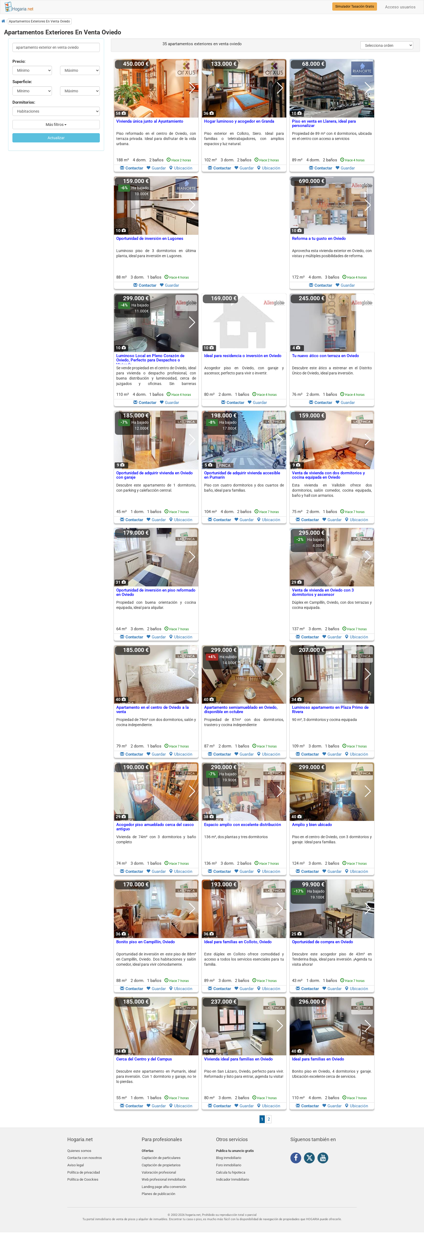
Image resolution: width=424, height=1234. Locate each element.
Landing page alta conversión (164, 1183)
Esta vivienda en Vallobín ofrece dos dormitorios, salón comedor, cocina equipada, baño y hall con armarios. (332, 490)
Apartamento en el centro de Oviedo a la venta (152, 709)
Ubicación (180, 168)
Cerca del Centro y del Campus (144, 1059)
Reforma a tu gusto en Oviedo (319, 238)
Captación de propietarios (161, 1163)
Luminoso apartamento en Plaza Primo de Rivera (330, 709)
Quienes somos (79, 1151)
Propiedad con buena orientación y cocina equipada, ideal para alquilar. (156, 605)
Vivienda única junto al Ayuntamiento (149, 121)
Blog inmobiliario (228, 1157)
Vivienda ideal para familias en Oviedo (238, 1059)
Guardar (156, 168)
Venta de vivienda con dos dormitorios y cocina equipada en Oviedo (328, 475)
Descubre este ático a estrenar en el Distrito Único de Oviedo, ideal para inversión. (332, 370)
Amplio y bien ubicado (312, 824)
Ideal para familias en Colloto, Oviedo (238, 941)
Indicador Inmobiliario (232, 1176)
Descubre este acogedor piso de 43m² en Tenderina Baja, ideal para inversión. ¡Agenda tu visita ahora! (332, 959)
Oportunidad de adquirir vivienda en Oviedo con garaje (154, 475)
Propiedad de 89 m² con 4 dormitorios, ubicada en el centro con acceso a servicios (332, 136)
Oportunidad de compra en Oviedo (322, 941)
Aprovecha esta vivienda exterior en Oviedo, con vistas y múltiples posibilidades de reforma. (332, 253)
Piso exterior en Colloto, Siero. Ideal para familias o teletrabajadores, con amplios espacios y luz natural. (244, 138)
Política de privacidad (83, 1170)
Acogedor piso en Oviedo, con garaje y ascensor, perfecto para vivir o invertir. (244, 370)
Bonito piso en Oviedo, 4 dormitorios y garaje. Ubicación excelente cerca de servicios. (332, 1074)
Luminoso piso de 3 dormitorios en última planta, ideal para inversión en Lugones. (156, 253)
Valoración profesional (159, 1170)
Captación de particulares (161, 1157)
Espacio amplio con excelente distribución (242, 824)
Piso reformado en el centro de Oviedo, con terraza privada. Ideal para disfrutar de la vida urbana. (156, 138)
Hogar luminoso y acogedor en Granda (239, 121)
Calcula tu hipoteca (230, 1170)
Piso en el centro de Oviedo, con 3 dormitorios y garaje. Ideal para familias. (332, 839)
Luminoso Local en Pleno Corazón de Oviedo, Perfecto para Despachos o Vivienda (150, 360)
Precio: (18, 61)
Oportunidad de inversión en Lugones (149, 238)
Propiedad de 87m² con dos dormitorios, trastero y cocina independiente (244, 722)
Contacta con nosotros (84, 1157)
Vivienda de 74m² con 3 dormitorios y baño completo (156, 839)
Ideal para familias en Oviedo (318, 1059)
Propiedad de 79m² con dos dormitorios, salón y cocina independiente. (156, 722)
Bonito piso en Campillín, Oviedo (145, 941)
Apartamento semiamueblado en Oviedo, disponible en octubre (240, 709)
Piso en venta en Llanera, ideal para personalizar (324, 123)
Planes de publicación (158, 1189)
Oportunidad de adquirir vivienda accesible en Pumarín (242, 475)
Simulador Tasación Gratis (354, 6)
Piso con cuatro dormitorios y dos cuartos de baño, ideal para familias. (244, 487)
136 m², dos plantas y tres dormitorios (236, 837)
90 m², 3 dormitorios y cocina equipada (324, 719)
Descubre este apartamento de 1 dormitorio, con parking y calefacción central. (156, 487)
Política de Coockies (82, 1176)
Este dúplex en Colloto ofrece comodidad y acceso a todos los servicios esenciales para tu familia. (244, 959)
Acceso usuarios (400, 7)
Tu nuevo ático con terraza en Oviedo (325, 355)
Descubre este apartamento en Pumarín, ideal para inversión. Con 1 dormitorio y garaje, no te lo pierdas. (156, 1076)
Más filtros (56, 124)
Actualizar (56, 138)
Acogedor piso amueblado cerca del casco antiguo (155, 827)
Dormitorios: (23, 102)
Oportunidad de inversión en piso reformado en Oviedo (156, 592)
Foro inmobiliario (228, 1163)
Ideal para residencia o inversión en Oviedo (242, 355)
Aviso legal (75, 1163)
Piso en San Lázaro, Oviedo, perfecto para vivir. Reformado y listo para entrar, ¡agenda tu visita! (244, 1074)
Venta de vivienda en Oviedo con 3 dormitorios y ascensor (323, 592)
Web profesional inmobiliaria (163, 1176)
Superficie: (22, 81)
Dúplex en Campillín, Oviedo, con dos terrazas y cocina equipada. (332, 605)
